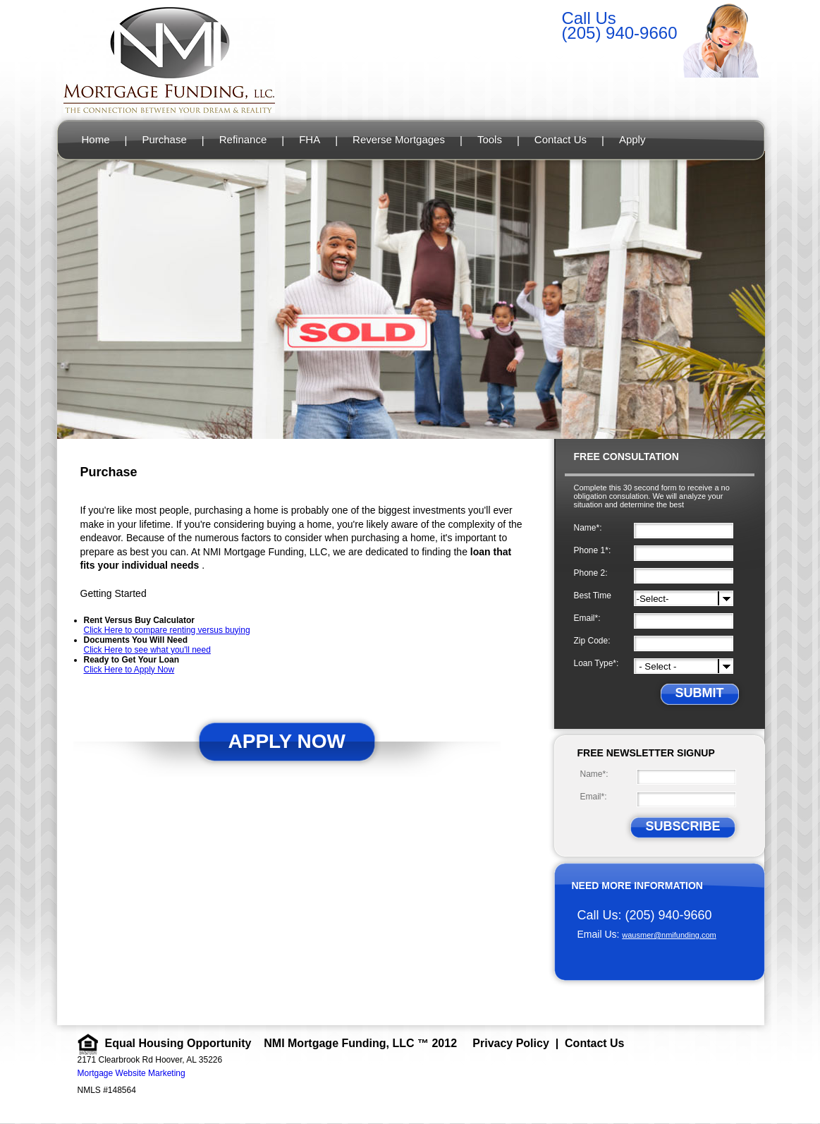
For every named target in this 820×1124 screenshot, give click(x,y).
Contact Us (560, 139)
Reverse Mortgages (399, 139)
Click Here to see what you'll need (147, 650)
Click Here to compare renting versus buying (167, 630)
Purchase (164, 139)
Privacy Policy (510, 1043)
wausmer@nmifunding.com (669, 935)
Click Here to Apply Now (129, 670)
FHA (309, 139)
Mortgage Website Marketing (131, 1073)
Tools (489, 139)
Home (96, 139)
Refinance (243, 139)
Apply (632, 139)
